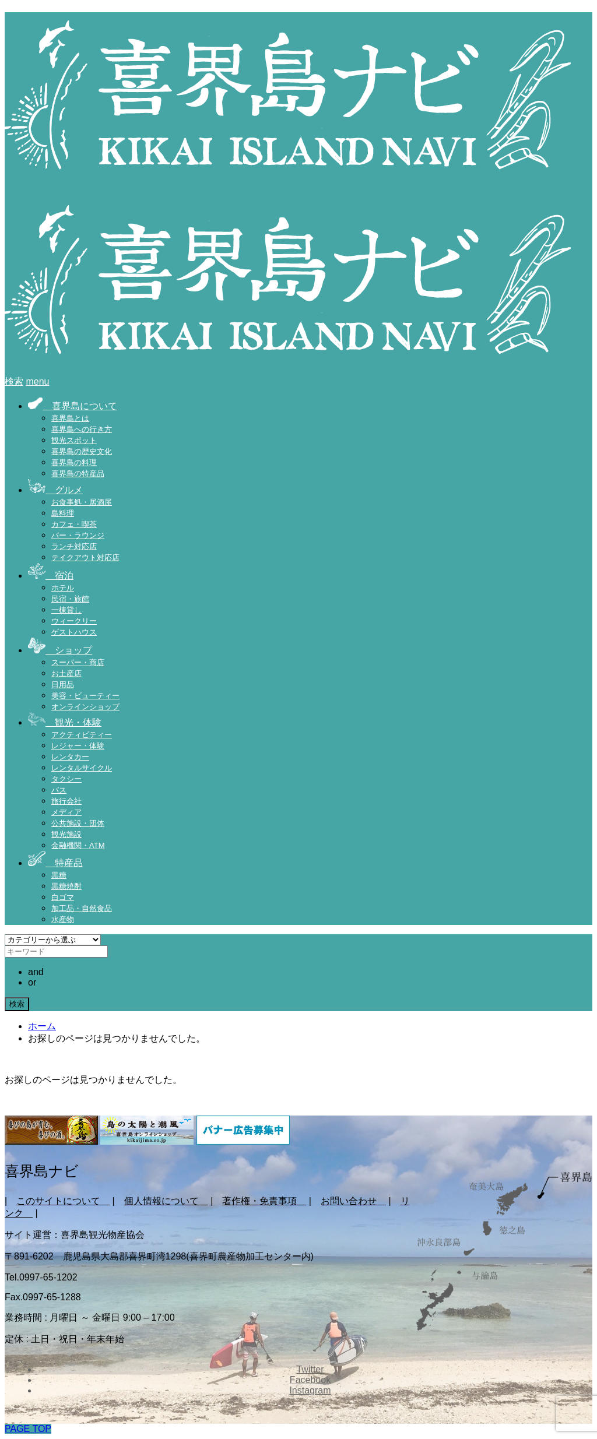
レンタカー (70, 756)
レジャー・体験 (77, 745)
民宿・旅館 (70, 598)
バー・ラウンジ (77, 535)
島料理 (62, 513)
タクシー (66, 779)
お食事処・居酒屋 (81, 502)
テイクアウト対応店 (85, 557)
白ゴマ (62, 897)
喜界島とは (70, 418)
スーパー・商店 (77, 662)
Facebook (310, 1380)
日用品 (62, 684)
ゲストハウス (74, 632)
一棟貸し (66, 610)
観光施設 (66, 834)
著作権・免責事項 (264, 1201)
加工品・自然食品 (81, 908)
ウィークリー (74, 621)
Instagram (310, 1390)
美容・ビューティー (85, 695)
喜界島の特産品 (77, 473)
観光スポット (74, 440)
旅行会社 (66, 801)
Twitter (310, 1369)
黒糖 (58, 875)
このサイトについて (63, 1201)
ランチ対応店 (74, 546)
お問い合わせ (353, 1201)
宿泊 (50, 575)
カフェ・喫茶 (74, 524)
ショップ (60, 650)
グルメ (55, 490)
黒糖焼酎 (66, 886)
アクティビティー (81, 734)
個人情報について (166, 1201)
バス (58, 790)
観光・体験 (64, 722)
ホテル (62, 587)
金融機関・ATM (77, 845)
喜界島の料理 (74, 462)
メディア (66, 812)
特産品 (55, 863)
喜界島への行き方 (81, 429)
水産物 (62, 919)
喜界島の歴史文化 (81, 451)
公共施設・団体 (77, 823)
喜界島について (72, 406)
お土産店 (66, 673)
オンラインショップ (85, 706)
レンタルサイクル (81, 768)
